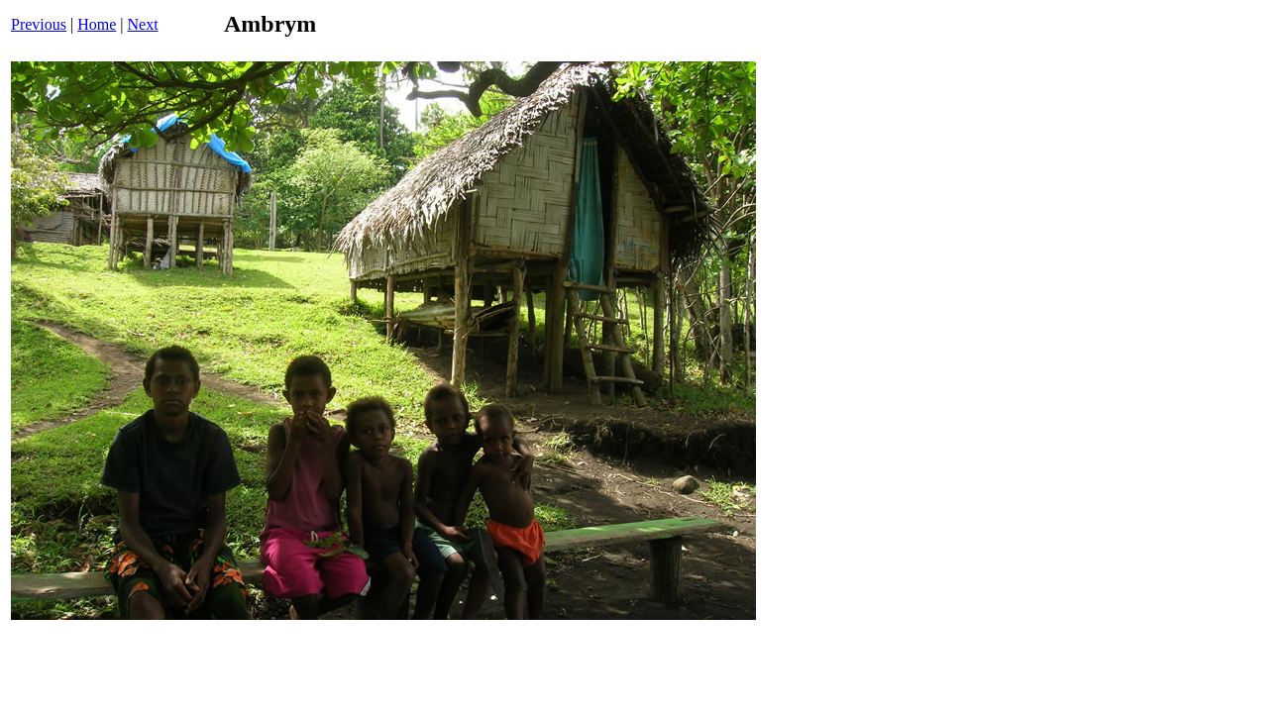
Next (143, 24)
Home (96, 24)
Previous (38, 24)
